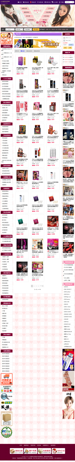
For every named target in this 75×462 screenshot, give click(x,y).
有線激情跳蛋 (4, 126)
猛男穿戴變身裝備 (5, 247)
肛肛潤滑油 (4, 217)
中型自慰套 (4, 143)
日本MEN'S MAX (67, 316)
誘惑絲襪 (3, 320)
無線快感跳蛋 (4, 129)
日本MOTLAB (66, 324)
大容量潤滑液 (4, 208)
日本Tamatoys (66, 299)
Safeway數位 (66, 277)
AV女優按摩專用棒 (6, 238)
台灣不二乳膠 (66, 280)
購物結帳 (26, 2)
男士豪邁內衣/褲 (5, 342)
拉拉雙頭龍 (4, 227)
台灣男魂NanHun (67, 346)
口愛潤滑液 (4, 198)
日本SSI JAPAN (67, 311)
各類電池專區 (4, 299)
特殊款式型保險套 (5, 96)
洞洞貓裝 (3, 315)
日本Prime (65, 321)
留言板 (45, 20)
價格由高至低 (37, 51)
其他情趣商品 (4, 293)
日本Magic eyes (67, 296)
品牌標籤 (31, 20)
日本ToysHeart (66, 291)
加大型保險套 (4, 86)
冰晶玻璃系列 (4, 290)
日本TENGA (66, 294)
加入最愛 (55, 2)
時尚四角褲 (4, 344)
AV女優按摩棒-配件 (6, 241)
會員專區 (53, 445)
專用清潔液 (4, 283)
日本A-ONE (66, 301)
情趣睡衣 (3, 318)
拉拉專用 (3, 232)
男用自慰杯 (4, 138)
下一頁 (41, 286)
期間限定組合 (4, 68)
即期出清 (3, 75)
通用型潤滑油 (4, 191)
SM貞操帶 (4, 264)
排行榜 (28, 16)
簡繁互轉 (47, 2)
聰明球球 (3, 120)
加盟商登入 (46, 445)
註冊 (70, 47)
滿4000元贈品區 (5, 363)
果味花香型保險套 (5, 93)
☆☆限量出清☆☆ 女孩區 (6, 53)
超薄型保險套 (4, 83)
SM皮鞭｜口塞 (5, 261)
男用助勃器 (4, 157)
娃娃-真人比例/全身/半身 (6, 161)
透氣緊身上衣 (4, 347)
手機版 (61, 2)
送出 (65, 47)
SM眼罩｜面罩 (5, 256)
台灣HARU (66, 344)
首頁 (20, 2)
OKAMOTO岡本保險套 (68, 270)
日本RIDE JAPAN (67, 314)
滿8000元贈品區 (5, 371)
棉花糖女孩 (4, 308)
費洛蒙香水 (4, 278)
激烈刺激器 (4, 215)
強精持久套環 (4, 168)
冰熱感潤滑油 (4, 193)
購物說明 (33, 2)
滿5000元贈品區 (5, 366)
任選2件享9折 (4, 66)
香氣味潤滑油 (4, 196)
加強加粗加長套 (5, 170)
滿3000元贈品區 (5, 361)
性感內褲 (3, 330)
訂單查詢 (50, 8)
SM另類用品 (4, 269)
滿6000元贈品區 (5, 368)
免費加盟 (40, 2)
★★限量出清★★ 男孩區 (6, 49)
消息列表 (33, 445)
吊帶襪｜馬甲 (4, 323)
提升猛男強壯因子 (5, 173)
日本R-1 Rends (66, 306)
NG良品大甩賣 (5, 61)
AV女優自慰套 (5, 148)
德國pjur (65, 336)
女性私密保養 (4, 285)
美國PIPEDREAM (67, 331)
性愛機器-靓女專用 (6, 182)
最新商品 (26, 12)
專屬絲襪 (3, 339)
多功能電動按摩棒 (5, 105)
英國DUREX (66, 326)
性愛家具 (3, 184)
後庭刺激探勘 (4, 280)
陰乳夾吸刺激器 (5, 115)
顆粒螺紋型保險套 (5, 88)
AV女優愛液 (4, 201)
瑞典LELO (66, 339)
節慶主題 (3, 313)
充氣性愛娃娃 (4, 150)
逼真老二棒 (4, 107)
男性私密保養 (4, 288)
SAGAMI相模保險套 (68, 264)
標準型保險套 (4, 81)
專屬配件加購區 (5, 63)
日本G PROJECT (67, 289)
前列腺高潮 (4, 230)
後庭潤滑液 (4, 206)
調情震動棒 (4, 112)
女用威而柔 (4, 117)
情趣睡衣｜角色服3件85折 (6, 71)
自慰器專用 (4, 203)
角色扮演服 (4, 325)
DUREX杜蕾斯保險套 (68, 274)
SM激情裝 (4, 266)
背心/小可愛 (4, 306)
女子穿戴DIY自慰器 (6, 250)
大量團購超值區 (5, 98)
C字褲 (3, 310)
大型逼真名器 (4, 145)
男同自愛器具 (4, 222)
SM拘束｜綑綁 (5, 259)
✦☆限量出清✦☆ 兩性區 (6, 57)
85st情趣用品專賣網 (5, 2)
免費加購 (24, 8)
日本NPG (65, 286)
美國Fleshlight (66, 329)
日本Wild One (66, 309)
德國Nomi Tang (67, 334)
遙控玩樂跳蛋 (4, 131)
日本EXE (65, 304)
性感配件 (3, 328)
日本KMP (65, 319)
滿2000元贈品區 (5, 358)
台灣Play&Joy (66, 341)
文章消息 (46, 16)
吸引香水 (3, 220)
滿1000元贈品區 (5, 353)
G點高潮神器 (4, 110)
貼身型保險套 (4, 91)
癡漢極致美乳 (4, 153)
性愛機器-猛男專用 (6, 179)
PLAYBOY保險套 (67, 267)
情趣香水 (3, 275)
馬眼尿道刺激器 (5, 225)
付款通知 (48, 12)
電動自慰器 (4, 155)
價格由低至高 (29, 51)
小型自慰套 (4, 140)
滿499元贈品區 (5, 356)
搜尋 (36, 29)
